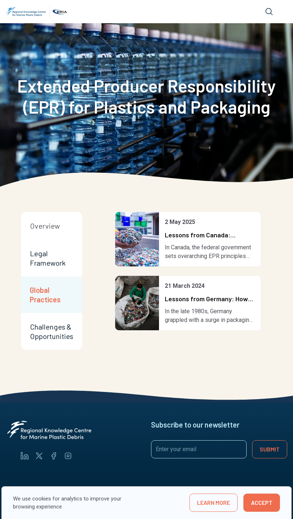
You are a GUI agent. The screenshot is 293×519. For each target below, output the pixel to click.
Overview (45, 225)
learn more (213, 502)
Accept (261, 502)
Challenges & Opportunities (51, 331)
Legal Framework (48, 258)
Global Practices (45, 295)
